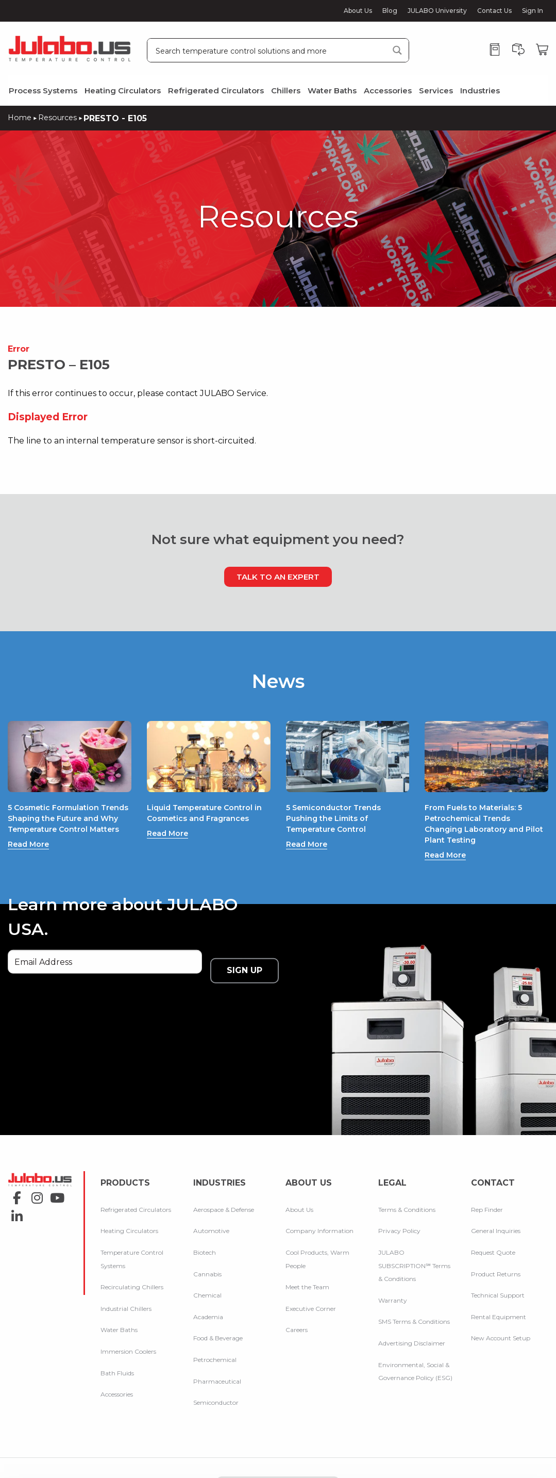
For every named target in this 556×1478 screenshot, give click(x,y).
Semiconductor (216, 1382)
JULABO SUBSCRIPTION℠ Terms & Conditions (414, 1245)
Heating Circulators (123, 90)
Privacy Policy (399, 1211)
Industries (480, 90)
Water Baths (332, 90)
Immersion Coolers (128, 1331)
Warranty (392, 1280)
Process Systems (43, 90)
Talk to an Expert (278, 576)
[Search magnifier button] (397, 50)
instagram (34, 1184)
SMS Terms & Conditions (414, 1302)
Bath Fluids (117, 1353)
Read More (31, 866)
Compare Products (278, 1470)
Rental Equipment (498, 1297)
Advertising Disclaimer (411, 1323)
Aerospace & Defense (223, 1189)
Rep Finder (487, 1189)
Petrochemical (215, 1339)
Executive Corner (310, 1288)
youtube (54, 1184)
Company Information (319, 1211)
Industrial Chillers (125, 1288)
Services (436, 90)
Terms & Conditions (406, 1189)
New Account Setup (500, 1318)
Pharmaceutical (217, 1361)
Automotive (211, 1211)
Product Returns (495, 1254)
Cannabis (207, 1254)
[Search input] (268, 50)
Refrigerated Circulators (216, 90)
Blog (389, 11)
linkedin (14, 1184)
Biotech (204, 1232)
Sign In (532, 10)
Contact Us (494, 11)
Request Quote (493, 1232)
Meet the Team (307, 1267)
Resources (61, 117)
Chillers (285, 90)
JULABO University (437, 11)
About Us (358, 11)
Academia (208, 1297)
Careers (296, 1310)
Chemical (207, 1275)
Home (20, 117)
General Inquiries (495, 1211)
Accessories (388, 90)
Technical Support (498, 1275)
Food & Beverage (218, 1318)
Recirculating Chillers (131, 1267)
